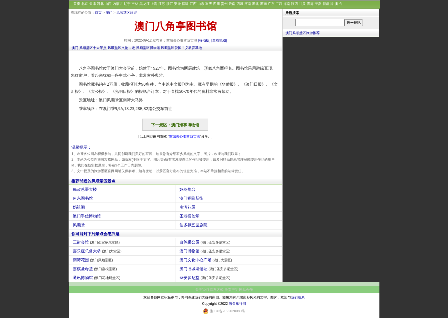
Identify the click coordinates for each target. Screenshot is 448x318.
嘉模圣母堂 (95, 268)
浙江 (169, 4)
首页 (76, 4)
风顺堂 (79, 225)
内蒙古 (118, 4)
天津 (92, 4)
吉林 (134, 4)
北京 (84, 4)
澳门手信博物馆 (87, 216)
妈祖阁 (79, 207)
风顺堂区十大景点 (93, 48)
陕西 (294, 4)
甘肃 (302, 4)
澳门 (109, 13)
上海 (154, 4)
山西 (108, 4)
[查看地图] (219, 40)
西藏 (240, 4)
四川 (216, 4)
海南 (286, 4)
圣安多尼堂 (205, 277)
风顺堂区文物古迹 (121, 48)
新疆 (326, 4)
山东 (200, 4)
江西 (193, 4)
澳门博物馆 (205, 251)
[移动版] (204, 40)
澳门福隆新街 (192, 198)
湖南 (263, 4)
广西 (278, 4)
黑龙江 (144, 4)
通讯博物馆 (97, 277)
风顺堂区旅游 (126, 13)
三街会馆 (97, 242)
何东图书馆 (83, 198)
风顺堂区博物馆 (148, 48)
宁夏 (318, 4)
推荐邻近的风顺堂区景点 (93, 181)
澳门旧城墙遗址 (209, 268)
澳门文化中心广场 (206, 260)
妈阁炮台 (188, 189)
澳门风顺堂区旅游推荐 (302, 33)
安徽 (177, 4)
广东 (271, 4)
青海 (310, 4)
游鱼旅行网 (237, 304)
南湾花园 (188, 207)
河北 (100, 4)
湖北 (255, 4)
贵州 (224, 4)
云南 (232, 4)
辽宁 (127, 4)
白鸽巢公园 (205, 242)
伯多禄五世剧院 (194, 225)
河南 (247, 4)
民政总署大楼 (85, 189)
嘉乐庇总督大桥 (98, 251)
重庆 (208, 4)
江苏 (161, 4)
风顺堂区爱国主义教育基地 (181, 48)
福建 (185, 4)
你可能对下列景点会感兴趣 (95, 233)
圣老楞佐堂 (190, 216)
